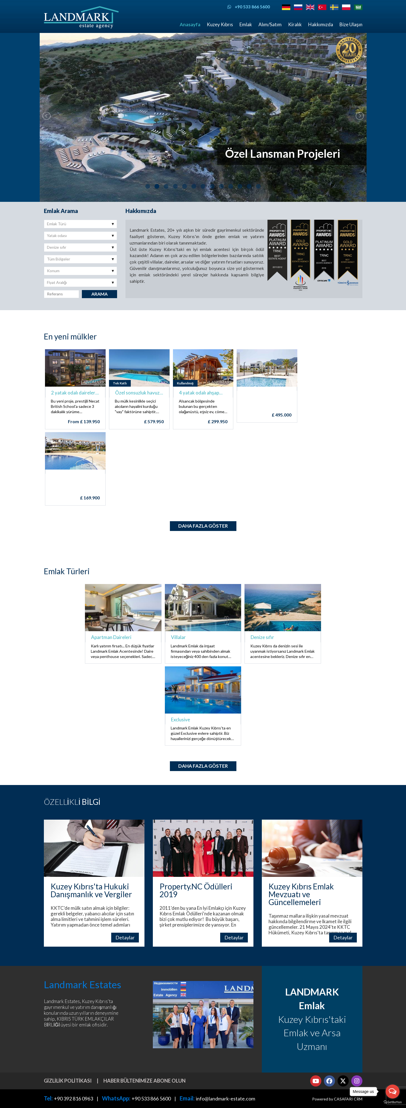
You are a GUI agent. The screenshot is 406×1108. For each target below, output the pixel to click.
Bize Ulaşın (350, 24)
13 (258, 186)
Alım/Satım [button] (270, 24)
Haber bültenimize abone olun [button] (144, 1081)
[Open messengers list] (393, 1092)
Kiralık (295, 24)
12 (249, 186)
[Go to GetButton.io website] (393, 1102)
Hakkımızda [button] (320, 24)
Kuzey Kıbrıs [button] (220, 24)
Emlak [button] (245, 24)
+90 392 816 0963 (73, 1098)
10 (230, 186)
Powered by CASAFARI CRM (337, 1099)
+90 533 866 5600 (151, 1098)
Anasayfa (190, 24)
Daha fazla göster (203, 526)
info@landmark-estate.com (225, 1098)
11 (240, 186)
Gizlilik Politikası (68, 1081)
